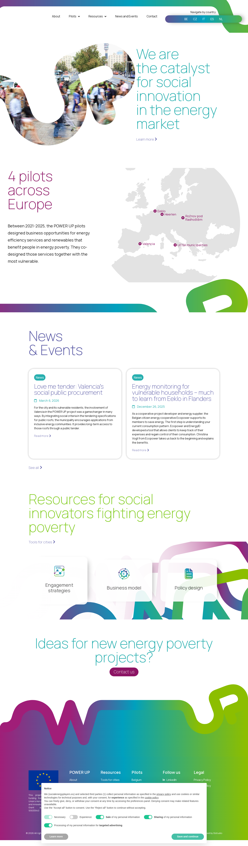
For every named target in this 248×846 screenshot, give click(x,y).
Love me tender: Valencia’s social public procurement (69, 389)
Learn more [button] (56, 836)
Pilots (74, 21)
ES (213, 23)
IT (203, 23)
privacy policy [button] (164, 794)
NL (224, 23)
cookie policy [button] (151, 797)
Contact (152, 21)
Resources (97, 21)
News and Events (126, 21)
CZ (193, 23)
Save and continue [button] (187, 836)
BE (183, 23)
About (56, 21)
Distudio (217, 840)
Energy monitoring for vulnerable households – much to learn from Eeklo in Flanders (173, 392)
